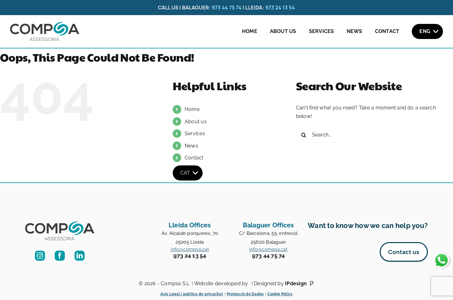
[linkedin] (80, 256)
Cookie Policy (280, 294)
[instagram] (40, 256)
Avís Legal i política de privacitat (191, 294)
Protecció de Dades (245, 294)
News (354, 31)
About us (283, 31)
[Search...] (368, 135)
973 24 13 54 (280, 7)
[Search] (304, 135)
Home (249, 31)
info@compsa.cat (190, 249)
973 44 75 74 (227, 7)
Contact (387, 31)
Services (321, 31)
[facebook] (60, 256)
